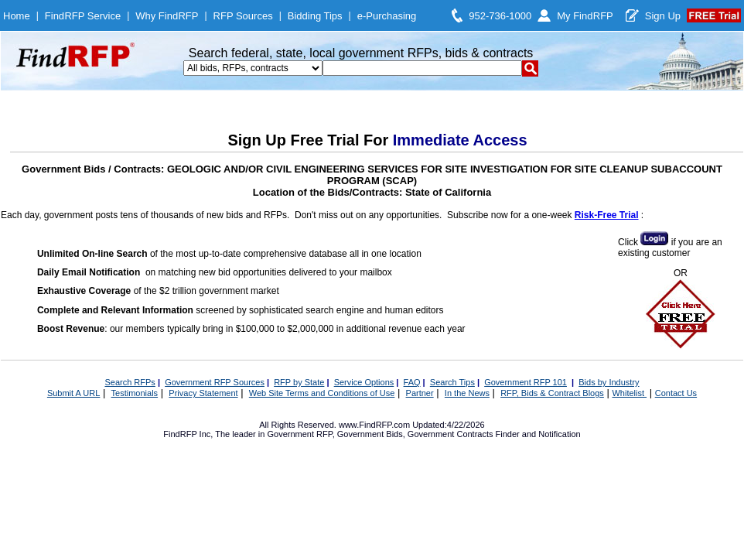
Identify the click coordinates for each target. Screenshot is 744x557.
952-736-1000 (500, 16)
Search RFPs (129, 382)
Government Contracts (450, 434)
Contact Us (676, 393)
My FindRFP (585, 16)
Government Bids (370, 434)
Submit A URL (73, 393)
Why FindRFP (166, 16)
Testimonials (135, 393)
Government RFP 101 (525, 382)
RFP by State (299, 382)
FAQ (412, 382)
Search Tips (452, 382)
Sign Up (663, 16)
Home (16, 16)
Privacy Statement (203, 393)
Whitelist (629, 393)
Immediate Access (460, 140)
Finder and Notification (538, 434)
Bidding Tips (315, 16)
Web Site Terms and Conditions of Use (322, 393)
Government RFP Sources (214, 382)
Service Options (364, 382)
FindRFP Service (83, 16)
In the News (467, 393)
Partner (420, 393)
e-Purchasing (387, 16)
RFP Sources (243, 16)
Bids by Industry (608, 382)
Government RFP (299, 434)
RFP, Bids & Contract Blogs (552, 393)
